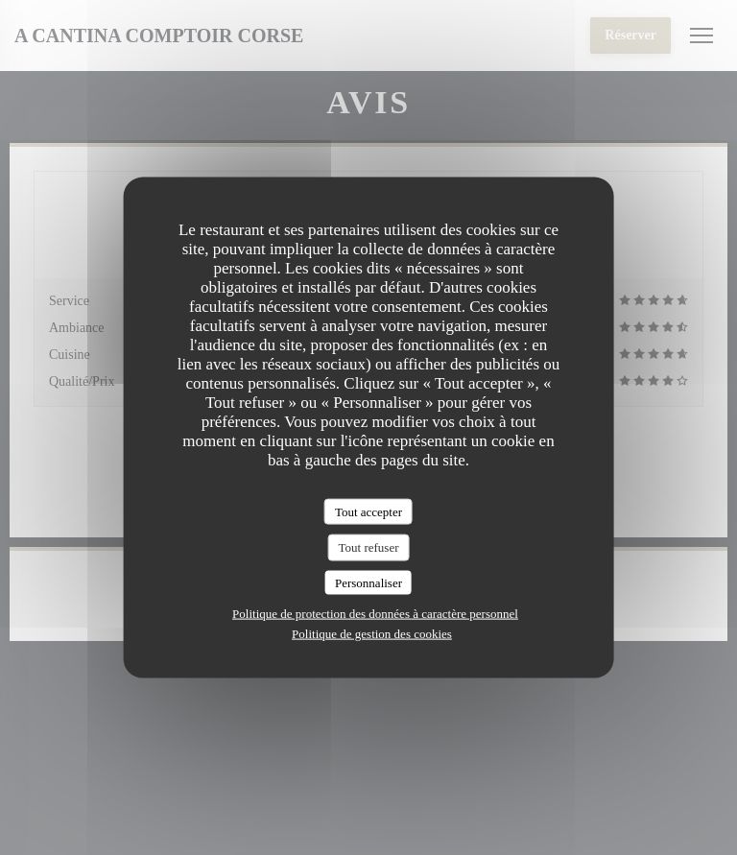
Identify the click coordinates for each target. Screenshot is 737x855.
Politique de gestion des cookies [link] (372, 634)
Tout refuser (369, 547)
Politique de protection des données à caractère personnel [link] (375, 613)
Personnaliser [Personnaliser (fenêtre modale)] (368, 582)
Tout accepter (368, 511)
